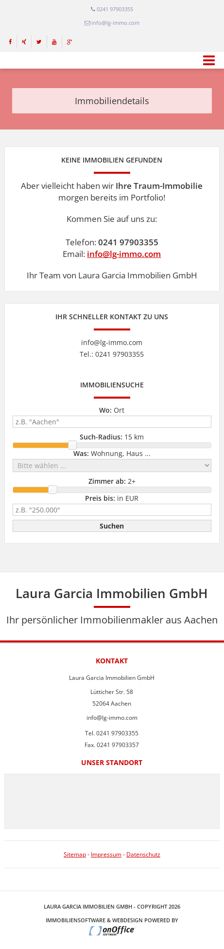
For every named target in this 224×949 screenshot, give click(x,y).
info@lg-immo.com (124, 253)
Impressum (106, 854)
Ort (111, 410)
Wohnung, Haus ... (112, 453)
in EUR (111, 498)
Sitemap (75, 854)
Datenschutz (143, 854)
